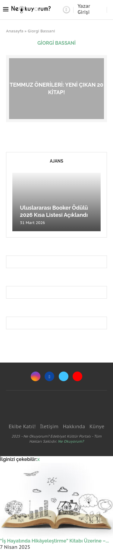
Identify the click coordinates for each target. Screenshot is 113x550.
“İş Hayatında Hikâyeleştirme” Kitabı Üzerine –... (54, 541)
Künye (96, 426)
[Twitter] (63, 376)
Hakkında (74, 426)
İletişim (49, 426)
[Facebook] (49, 376)
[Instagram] (35, 376)
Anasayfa (15, 31)
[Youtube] (77, 376)
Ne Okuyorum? (71, 441)
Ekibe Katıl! (22, 426)
